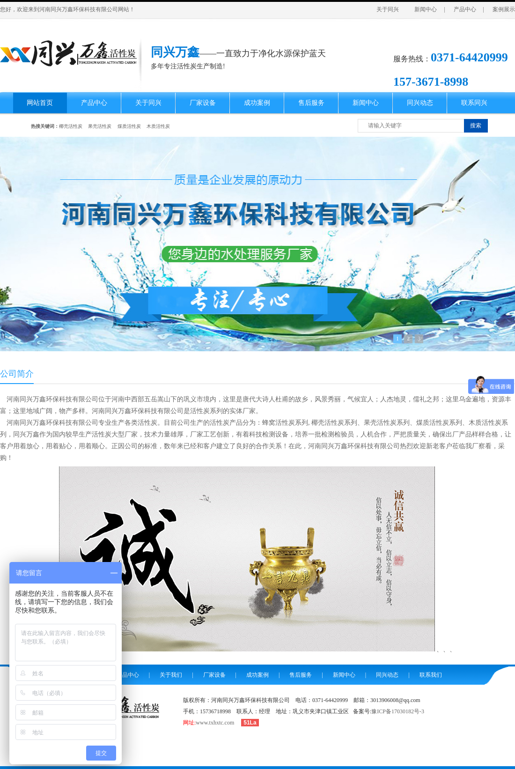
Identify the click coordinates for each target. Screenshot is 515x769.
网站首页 (40, 102)
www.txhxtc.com (215, 722)
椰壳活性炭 (70, 126)
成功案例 (257, 102)
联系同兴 (474, 102)
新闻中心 (425, 9)
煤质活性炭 (129, 126)
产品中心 (465, 9)
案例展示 (504, 9)
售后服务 (311, 102)
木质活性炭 (158, 126)
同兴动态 (420, 102)
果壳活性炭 (99, 126)
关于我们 (171, 675)
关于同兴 (387, 9)
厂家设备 (203, 102)
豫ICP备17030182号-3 (397, 711)
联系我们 (430, 675)
